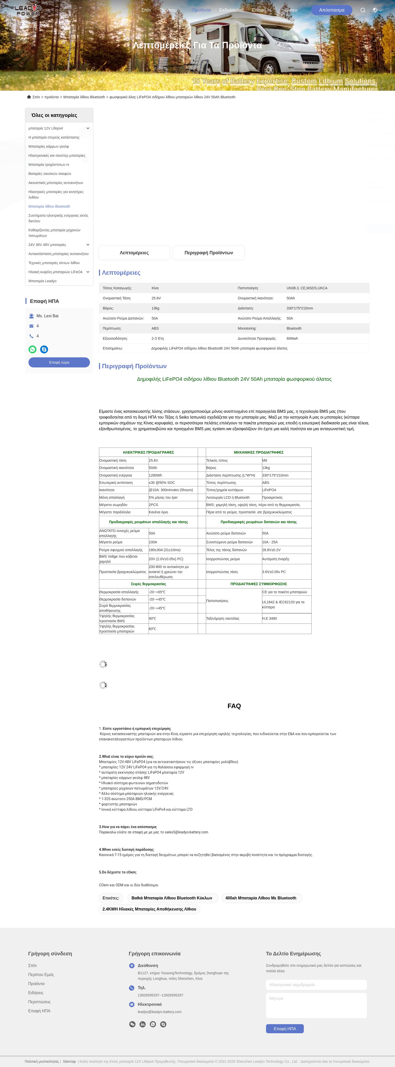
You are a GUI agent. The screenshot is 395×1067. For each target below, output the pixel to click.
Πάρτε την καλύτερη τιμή (277, 229)
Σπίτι (146, 10)
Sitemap (69, 1061)
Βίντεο (291, 10)
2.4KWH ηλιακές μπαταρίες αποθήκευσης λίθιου (149, 909)
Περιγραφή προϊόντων (209, 252)
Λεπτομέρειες (134, 252)
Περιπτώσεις (39, 1002)
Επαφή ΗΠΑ (264, 10)
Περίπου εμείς (171, 10)
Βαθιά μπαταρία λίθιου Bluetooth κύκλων (171, 898)
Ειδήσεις (35, 993)
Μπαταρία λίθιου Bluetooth (84, 97)
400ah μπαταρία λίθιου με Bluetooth (260, 898)
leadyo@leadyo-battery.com (159, 1012)
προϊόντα (201, 10)
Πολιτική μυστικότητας (42, 1061)
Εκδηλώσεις (231, 10)
